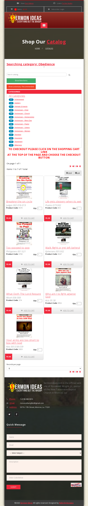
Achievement (16, 99)
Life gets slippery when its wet (63, 201)
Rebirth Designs (66, 503)
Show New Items (21, 80)
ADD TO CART (28, 218)
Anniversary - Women (19, 131)
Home (37, 48)
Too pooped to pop (18, 247)
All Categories (17, 96)
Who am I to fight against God (60, 295)
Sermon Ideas (26, 503)
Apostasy (15, 135)
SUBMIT (13, 487)
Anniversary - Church (19, 114)
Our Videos (29, 3)
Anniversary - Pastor (19, 124)
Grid (69, 173)
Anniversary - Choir (18, 110)
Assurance (15, 138)
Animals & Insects (18, 106)
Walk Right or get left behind (62, 247)
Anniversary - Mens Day (20, 121)
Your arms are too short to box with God (22, 341)
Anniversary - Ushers (19, 128)
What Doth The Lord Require (23, 294)
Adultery (15, 103)
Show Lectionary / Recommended (21, 86)
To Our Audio (67, 3)
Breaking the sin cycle (19, 201)
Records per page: (14, 364)
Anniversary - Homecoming (21, 117)
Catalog (49, 48)
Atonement (15, 142)
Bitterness (15, 145)
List (77, 173)
